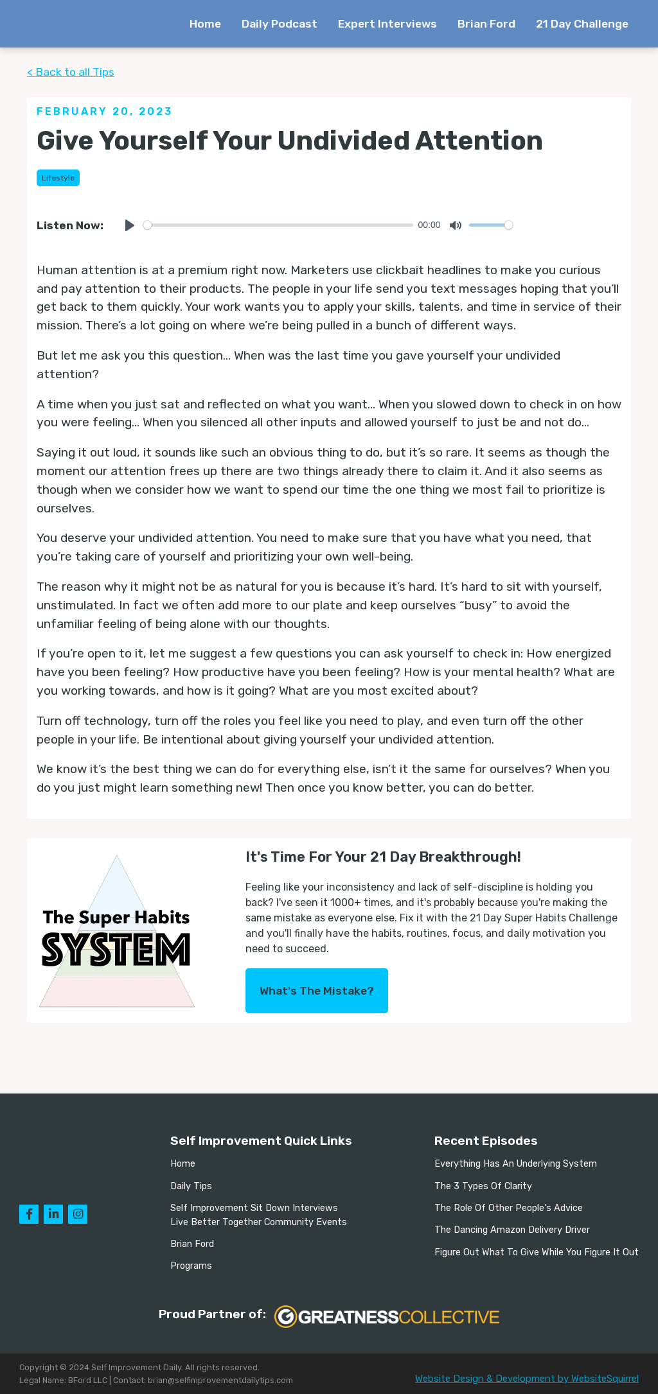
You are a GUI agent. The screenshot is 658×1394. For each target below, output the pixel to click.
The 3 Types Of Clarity (483, 1186)
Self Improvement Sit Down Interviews (254, 1208)
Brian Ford (486, 23)
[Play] (130, 225)
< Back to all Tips (70, 71)
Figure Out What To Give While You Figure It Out (536, 1252)
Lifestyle (58, 177)
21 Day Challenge (582, 23)
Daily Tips (191, 1186)
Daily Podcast (279, 23)
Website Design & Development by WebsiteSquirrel (527, 1378)
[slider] (278, 225)
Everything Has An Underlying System (515, 1163)
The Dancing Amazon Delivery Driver (512, 1229)
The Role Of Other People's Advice (508, 1208)
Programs (191, 1265)
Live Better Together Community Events (258, 1222)
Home (205, 23)
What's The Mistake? (317, 990)
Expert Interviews (387, 23)
